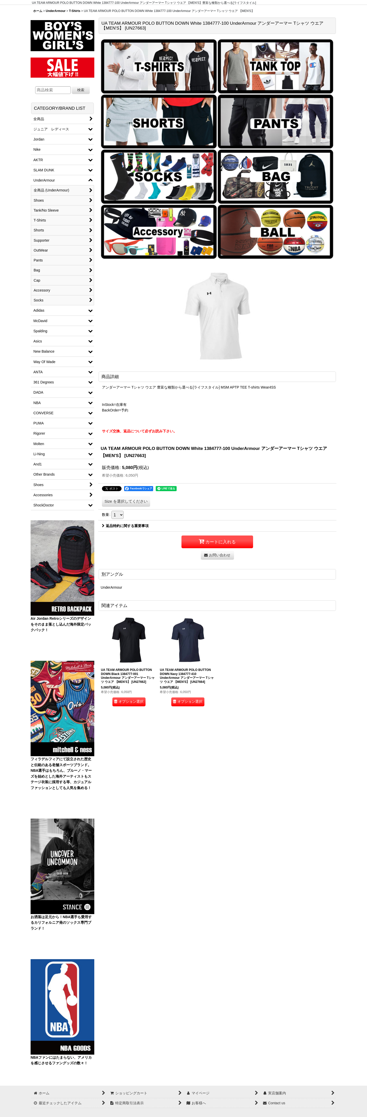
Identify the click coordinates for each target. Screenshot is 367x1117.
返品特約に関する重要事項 (125, 526)
